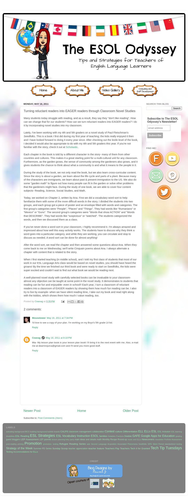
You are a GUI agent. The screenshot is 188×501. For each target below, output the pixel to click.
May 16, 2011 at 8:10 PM (59, 337)
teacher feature (96, 448)
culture (118, 431)
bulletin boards (54, 432)
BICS (27, 432)
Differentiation (130, 431)
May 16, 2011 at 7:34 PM (60, 318)
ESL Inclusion (164, 431)
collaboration (98, 431)
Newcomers (148, 439)
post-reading (11, 444)
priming (20, 444)
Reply (35, 327)
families (103, 436)
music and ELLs (134, 439)
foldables (112, 436)
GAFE (136, 435)
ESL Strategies (42, 435)
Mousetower (39, 318)
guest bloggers (13, 439)
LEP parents (45, 439)
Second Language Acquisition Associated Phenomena (114, 444)
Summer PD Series (42, 448)
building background (38, 432)
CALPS (64, 431)
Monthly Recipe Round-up (114, 439)
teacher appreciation (78, 448)
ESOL (94, 435)
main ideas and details (85, 439)
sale (88, 444)
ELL (140, 431)
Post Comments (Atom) (50, 418)
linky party (70, 439)
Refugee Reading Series (72, 444)
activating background (15, 432)
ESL (154, 431)
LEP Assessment (29, 439)
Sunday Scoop (60, 448)
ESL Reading (22, 436)
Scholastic (72, 147)
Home (81, 410)
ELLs (147, 431)
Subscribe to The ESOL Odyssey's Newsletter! (162, 120)
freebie (128, 436)
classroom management (80, 431)
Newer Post (32, 410)
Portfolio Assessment (173, 439)
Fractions (120, 436)
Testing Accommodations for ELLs (22, 452)
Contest (110, 431)
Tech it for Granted (140, 448)
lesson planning (58, 439)
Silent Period (158, 444)
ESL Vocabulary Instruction (73, 435)
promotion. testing (50, 444)
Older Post (130, 410)
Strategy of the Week (19, 448)
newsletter (159, 439)
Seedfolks (143, 444)
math (99, 439)
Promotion (33, 443)
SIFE (150, 444)
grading (179, 436)
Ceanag (39, 301)
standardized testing (173, 444)
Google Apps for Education (158, 435)
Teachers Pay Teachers (117, 448)
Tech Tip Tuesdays (166, 448)
